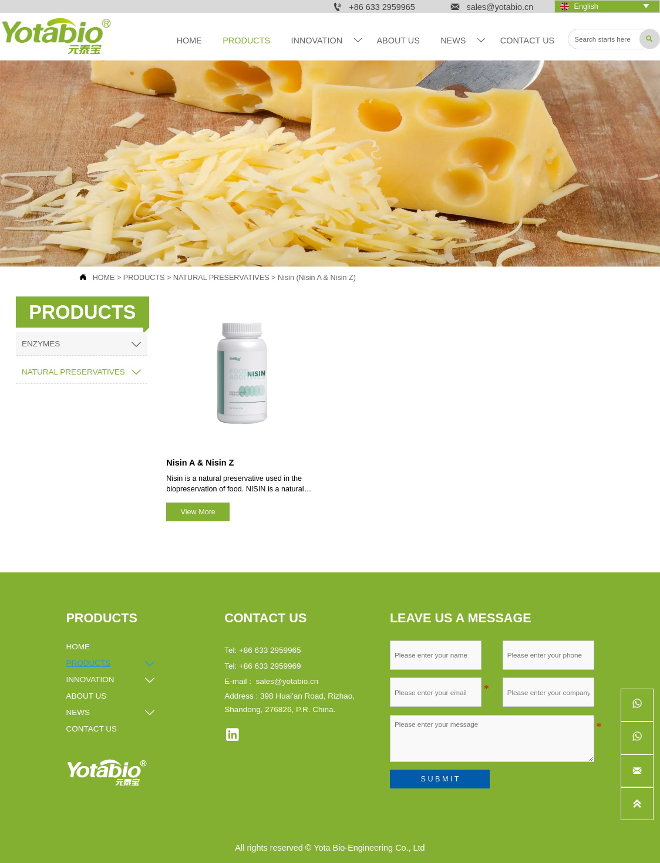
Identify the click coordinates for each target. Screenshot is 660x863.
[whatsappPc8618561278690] (637, 705)
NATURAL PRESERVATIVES (221, 278)
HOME (104, 278)
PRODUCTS (144, 278)
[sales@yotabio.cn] (637, 770)
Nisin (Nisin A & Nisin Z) (317, 278)
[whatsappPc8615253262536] (637, 738)
